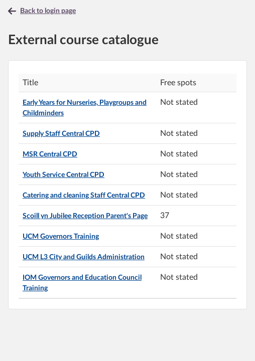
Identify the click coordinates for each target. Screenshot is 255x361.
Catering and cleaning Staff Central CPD (84, 195)
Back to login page (48, 11)
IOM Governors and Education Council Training (82, 283)
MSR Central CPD (50, 154)
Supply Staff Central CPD (61, 133)
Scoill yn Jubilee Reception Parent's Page (85, 216)
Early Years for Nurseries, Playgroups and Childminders (85, 108)
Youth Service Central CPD (63, 174)
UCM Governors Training (61, 236)
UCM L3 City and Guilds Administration (84, 257)
